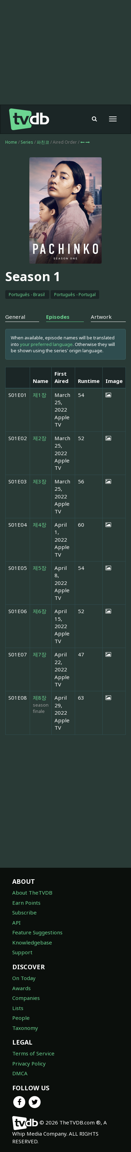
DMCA (20, 1073)
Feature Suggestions (37, 932)
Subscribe (24, 912)
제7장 (39, 654)
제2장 (39, 438)
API (16, 922)
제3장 (39, 481)
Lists (17, 1007)
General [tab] (15, 316)
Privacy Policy (29, 1063)
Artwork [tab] (101, 316)
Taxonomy (25, 1027)
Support (22, 952)
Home (11, 142)
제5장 (39, 567)
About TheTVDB (32, 892)
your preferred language (46, 344)
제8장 (39, 697)
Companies (26, 997)
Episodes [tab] (58, 316)
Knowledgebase (32, 942)
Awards (21, 988)
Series (27, 142)
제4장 (39, 524)
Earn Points (26, 902)
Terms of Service (33, 1053)
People (21, 1017)
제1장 (39, 394)
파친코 (43, 142)
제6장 (39, 611)
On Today (24, 977)
